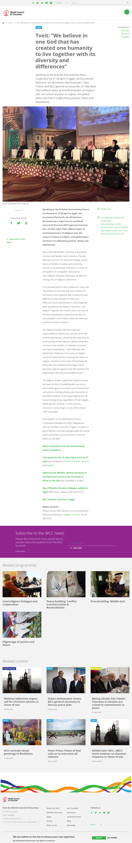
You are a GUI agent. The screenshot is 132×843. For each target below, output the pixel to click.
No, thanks (112, 838)
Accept (99, 838)
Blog (69, 821)
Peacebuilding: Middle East (112, 233)
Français (125, 30)
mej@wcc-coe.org (71, 514)
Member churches (54, 812)
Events (49, 821)
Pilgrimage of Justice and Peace (114, 230)
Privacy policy (20, 551)
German (76, 461)
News (10, 23)
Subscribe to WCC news (16, 241)
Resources (71, 812)
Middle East (106, 209)
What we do (52, 825)
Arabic (50, 465)
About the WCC (53, 808)
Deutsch (125, 33)
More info (59, 841)
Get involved (72, 808)
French (67, 461)
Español (125, 36)
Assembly (71, 825)
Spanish (85, 461)
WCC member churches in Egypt (59, 499)
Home (3, 23)
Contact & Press (74, 817)
